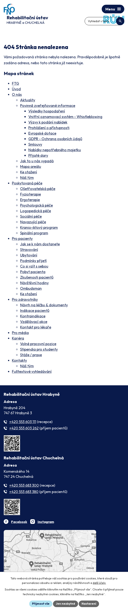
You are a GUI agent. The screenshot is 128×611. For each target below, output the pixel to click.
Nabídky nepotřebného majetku (54, 150)
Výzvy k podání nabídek (47, 122)
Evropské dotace (42, 133)
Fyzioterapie (30, 194)
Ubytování (28, 255)
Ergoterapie (30, 199)
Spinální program (34, 233)
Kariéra (18, 338)
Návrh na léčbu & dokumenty (44, 305)
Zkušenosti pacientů (36, 277)
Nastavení (89, 603)
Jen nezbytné (65, 603)
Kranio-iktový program (39, 227)
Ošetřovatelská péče (37, 188)
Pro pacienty (22, 238)
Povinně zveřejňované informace (47, 105)
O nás (17, 94)
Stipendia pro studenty (39, 349)
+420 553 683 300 (24, 485)
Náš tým (27, 177)
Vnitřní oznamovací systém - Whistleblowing (65, 116)
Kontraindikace (32, 316)
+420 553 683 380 (23, 491)
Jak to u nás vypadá (37, 161)
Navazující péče (33, 222)
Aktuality (27, 100)
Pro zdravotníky (25, 299)
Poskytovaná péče (27, 183)
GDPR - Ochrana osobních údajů (55, 138)
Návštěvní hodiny (34, 282)
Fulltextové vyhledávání (32, 371)
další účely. (99, 583)
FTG (15, 83)
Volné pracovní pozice (38, 343)
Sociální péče (31, 216)
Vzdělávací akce (33, 321)
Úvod (16, 89)
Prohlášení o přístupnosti (48, 127)
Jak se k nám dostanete (40, 244)
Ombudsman (31, 288)
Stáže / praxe (31, 354)
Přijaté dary (38, 155)
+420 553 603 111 (22, 421)
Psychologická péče (36, 205)
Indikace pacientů (34, 310)
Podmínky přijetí (33, 260)
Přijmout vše (41, 603)
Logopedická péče (35, 210)
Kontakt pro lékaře (35, 327)
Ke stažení (28, 172)
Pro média (20, 332)
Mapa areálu (30, 166)
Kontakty (19, 360)
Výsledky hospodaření (46, 111)
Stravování (29, 249)
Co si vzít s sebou (34, 266)
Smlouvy (35, 144)
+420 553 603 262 (24, 428)
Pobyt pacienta (32, 271)
